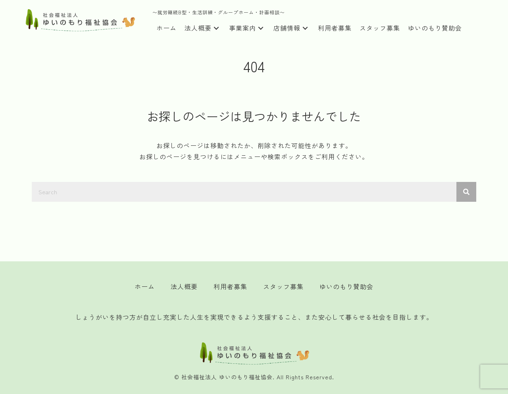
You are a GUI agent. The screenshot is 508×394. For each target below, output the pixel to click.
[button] (216, 28)
